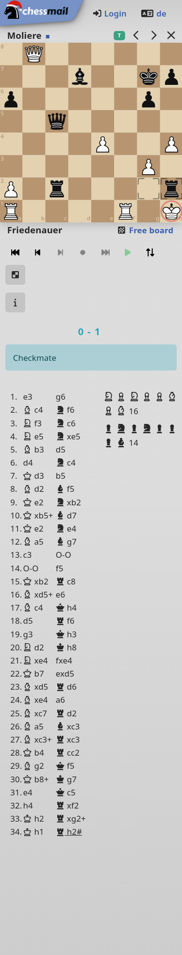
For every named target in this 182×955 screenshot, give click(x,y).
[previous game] (136, 35)
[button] (109, 396)
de (153, 13)
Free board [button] (144, 230)
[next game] (153, 35)
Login (109, 13)
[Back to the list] (171, 35)
